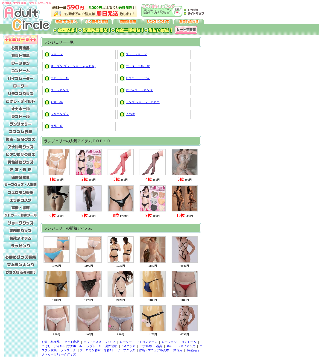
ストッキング (60, 90)
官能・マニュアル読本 (154, 350)
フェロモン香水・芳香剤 (96, 350)
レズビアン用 (186, 346)
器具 (159, 346)
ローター (126, 342)
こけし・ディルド (54, 346)
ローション (169, 342)
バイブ (110, 342)
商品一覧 (57, 126)
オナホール (74, 346)
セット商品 (71, 342)
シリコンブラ (60, 114)
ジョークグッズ (65, 354)
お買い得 (57, 102)
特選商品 (193, 350)
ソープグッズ (126, 350)
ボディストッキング (139, 90)
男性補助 (111, 346)
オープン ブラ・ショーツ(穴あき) (73, 66)
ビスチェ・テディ (138, 78)
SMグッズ (128, 346)
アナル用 (146, 346)
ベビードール (60, 78)
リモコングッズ (146, 342)
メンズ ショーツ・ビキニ (142, 102)
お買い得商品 (51, 342)
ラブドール (94, 346)
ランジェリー (69, 350)
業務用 (177, 350)
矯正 (170, 346)
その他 (130, 114)
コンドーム (188, 342)
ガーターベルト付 (138, 66)
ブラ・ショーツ (136, 54)
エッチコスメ (93, 342)
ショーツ (57, 54)
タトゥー (48, 354)
